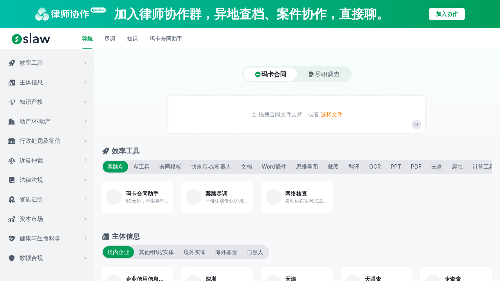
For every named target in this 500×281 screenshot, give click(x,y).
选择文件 (332, 114)
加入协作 (447, 14)
